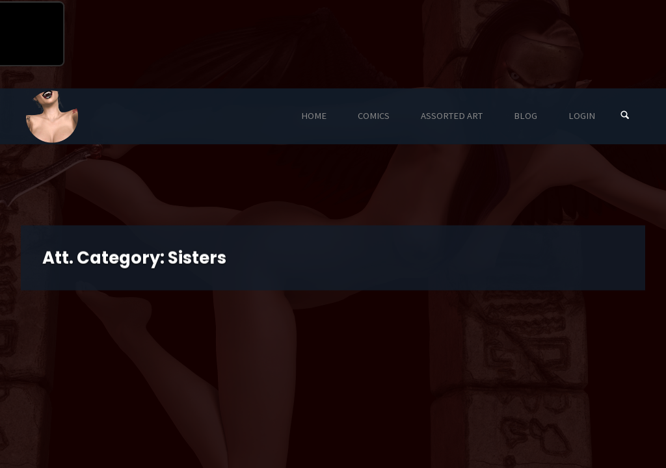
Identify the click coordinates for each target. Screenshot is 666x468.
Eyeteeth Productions (52, 117)
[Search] (625, 116)
